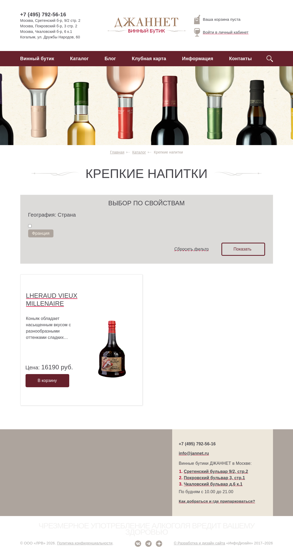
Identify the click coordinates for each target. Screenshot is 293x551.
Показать (242, 249)
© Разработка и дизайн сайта (199, 543)
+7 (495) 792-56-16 (43, 14)
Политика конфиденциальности (84, 543)
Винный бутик (37, 58)
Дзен (159, 543)
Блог (110, 58)
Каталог (79, 58)
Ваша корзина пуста (217, 19)
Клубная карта (149, 58)
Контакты (240, 58)
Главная (117, 152)
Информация (197, 58)
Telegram (148, 543)
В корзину (47, 380)
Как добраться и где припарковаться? (217, 501)
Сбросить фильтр (191, 249)
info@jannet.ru (194, 453)
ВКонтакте (138, 543)
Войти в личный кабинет (221, 32)
